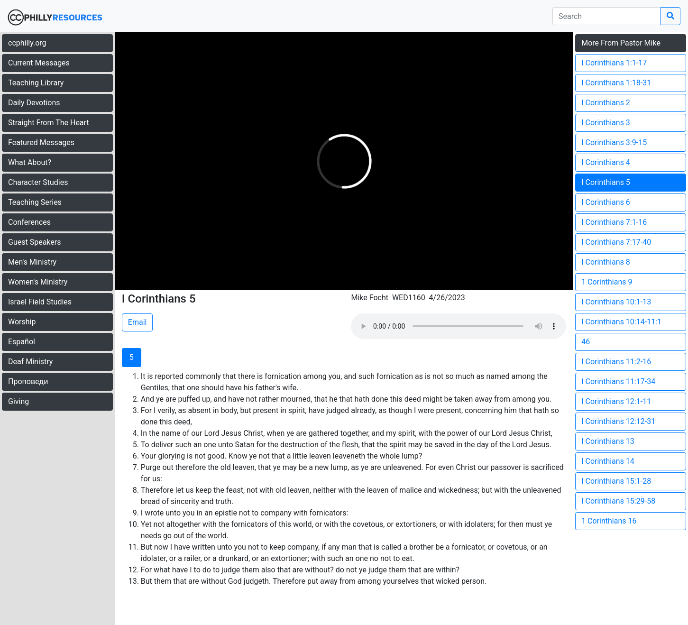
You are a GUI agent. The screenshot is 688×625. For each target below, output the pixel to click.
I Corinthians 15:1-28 (616, 481)
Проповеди (28, 381)
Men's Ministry (32, 262)
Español (21, 341)
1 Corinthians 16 (608, 520)
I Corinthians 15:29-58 (618, 501)
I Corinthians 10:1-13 (616, 301)
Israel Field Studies (40, 301)
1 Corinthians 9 (606, 281)
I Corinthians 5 (605, 182)
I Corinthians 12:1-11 (616, 401)
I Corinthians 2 (605, 102)
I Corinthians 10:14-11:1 (621, 321)
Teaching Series (35, 202)
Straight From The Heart (48, 122)
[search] (606, 16)
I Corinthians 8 (605, 262)
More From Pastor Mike (620, 42)
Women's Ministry (37, 281)
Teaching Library (36, 82)
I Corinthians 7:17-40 (616, 242)
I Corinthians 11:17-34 (618, 381)
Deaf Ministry (30, 361)
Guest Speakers (34, 242)
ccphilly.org (27, 42)
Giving (18, 401)
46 (585, 341)
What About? (29, 162)
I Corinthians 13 (607, 441)
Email (137, 322)
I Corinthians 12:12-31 (618, 421)
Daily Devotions (34, 102)
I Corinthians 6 (605, 202)
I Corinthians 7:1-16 (614, 222)
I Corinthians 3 (605, 122)
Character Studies (38, 182)
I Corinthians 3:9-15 (614, 142)
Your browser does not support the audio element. (458, 326)
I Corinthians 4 (605, 162)
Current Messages (39, 62)
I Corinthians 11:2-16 (616, 361)
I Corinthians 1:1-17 (614, 62)
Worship (22, 321)
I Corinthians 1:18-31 (616, 82)
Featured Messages (41, 142)
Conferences (29, 222)
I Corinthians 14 (607, 461)
